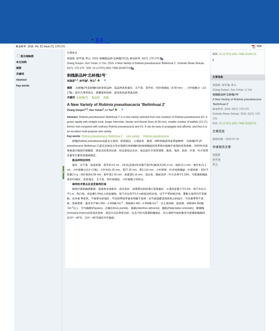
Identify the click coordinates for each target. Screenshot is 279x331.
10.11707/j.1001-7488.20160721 (238, 54)
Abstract (21, 79)
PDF (259, 46)
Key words (22, 85)
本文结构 (21, 62)
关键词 (20, 73)
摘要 (18, 68)
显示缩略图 (27, 56)
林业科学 (21, 46)
